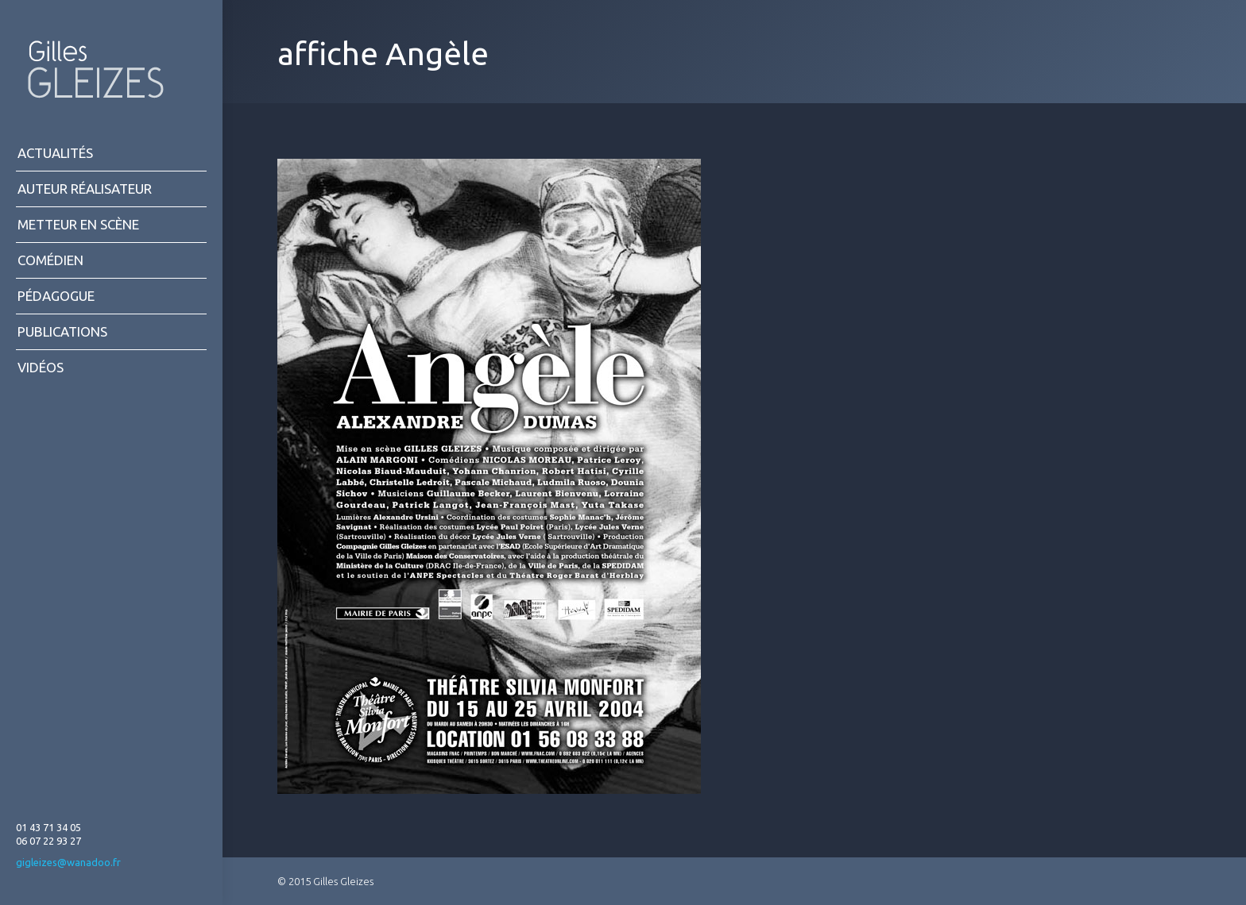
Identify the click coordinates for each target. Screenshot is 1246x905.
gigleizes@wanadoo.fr (68, 862)
